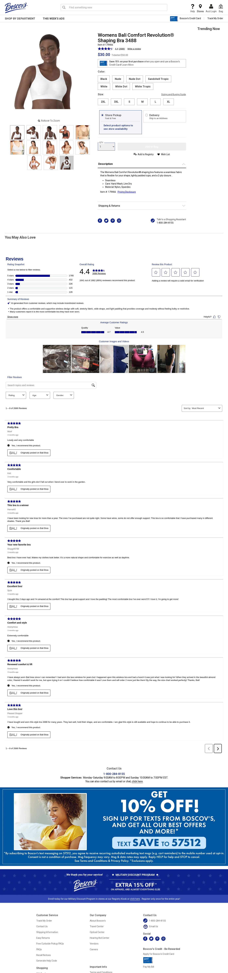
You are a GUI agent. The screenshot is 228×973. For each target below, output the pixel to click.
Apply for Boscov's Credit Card (158, 954)
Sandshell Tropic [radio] (158, 79)
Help (192, 8)
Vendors (94, 943)
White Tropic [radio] (143, 86)
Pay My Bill (148, 966)
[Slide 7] (50, 147)
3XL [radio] (116, 101)
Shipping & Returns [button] (109, 205)
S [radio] (129, 101)
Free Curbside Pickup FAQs (50, 943)
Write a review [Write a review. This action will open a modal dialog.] (134, 49)
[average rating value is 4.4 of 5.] (108, 49)
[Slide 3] (66, 132)
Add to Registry (146, 154)
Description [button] (105, 163)
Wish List (165, 154)
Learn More (128, 64)
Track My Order (215, 18)
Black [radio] (103, 79)
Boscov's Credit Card (185, 19)
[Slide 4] (83, 132)
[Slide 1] (33, 132)
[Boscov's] (16, 7)
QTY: (101, 142)
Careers (94, 949)
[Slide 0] (17, 132)
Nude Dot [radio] (134, 79)
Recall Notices (43, 955)
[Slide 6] (33, 147)
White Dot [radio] (121, 86)
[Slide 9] (83, 147)
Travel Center (97, 926)
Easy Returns (43, 938)
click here (137, 781)
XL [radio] (168, 101)
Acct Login (211, 8)
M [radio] (142, 101)
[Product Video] (67, 163)
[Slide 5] (17, 147)
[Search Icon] (64, 7)
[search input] (114, 7)
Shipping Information (47, 932)
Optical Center (97, 932)
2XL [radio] (103, 101)
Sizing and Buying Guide (173, 94)
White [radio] (103, 86)
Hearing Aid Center (99, 938)
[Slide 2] (50, 132)
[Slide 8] (66, 147)
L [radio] (155, 101)
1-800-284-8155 (165, 222)
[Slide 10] (34, 163)
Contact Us (42, 926)
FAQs (39, 949)
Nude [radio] (118, 79)
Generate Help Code (46, 960)
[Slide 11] (51, 163)
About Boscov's (98, 920)
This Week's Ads (53, 18)
